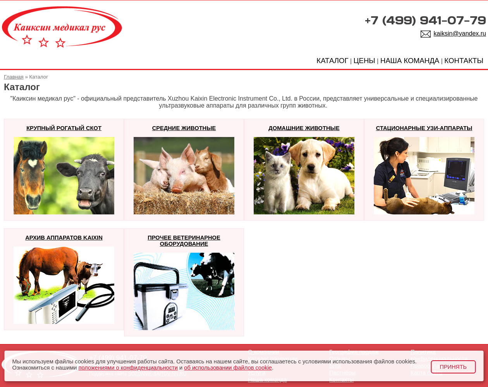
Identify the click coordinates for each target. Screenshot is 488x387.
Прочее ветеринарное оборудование (184, 241)
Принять (453, 367)
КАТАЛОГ (332, 61)
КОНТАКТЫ (463, 61)
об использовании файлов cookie (228, 368)
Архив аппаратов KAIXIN (63, 238)
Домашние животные (303, 128)
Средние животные (184, 128)
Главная (14, 77)
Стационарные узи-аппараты (424, 128)
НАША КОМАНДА (409, 61)
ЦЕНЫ (364, 61)
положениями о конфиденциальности (127, 368)
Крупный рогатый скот (63, 128)
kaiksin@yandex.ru (460, 33)
